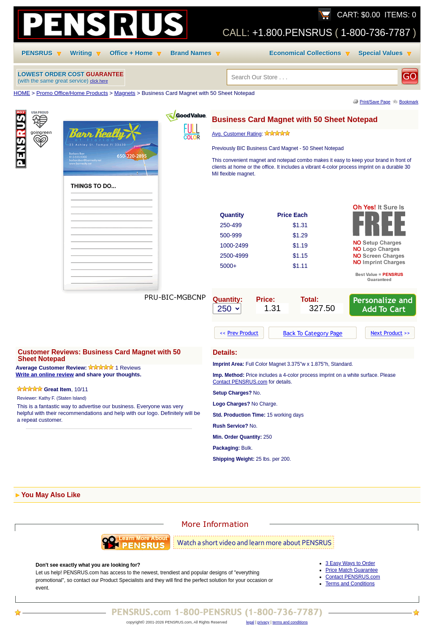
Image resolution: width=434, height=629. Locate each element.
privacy (263, 622)
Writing (81, 53)
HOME (22, 93)
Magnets (124, 93)
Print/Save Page (375, 102)
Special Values (381, 53)
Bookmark (408, 102)
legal (250, 622)
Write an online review (45, 374)
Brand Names (190, 53)
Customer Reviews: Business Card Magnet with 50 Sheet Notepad (99, 355)
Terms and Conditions (350, 584)
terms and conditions (290, 622)
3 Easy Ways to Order (350, 563)
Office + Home (131, 53)
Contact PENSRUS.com (240, 382)
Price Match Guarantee (352, 570)
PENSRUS (37, 53)
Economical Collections (305, 53)
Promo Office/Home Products (72, 93)
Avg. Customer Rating (237, 134)
